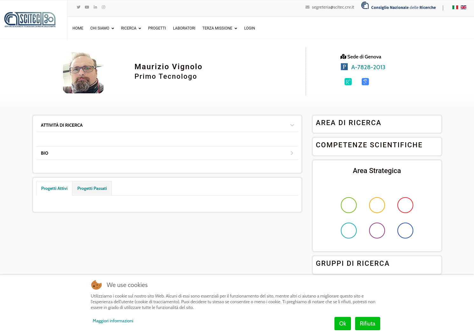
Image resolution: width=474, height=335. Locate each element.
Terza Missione (217, 28)
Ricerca (128, 28)
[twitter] (78, 7)
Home (77, 28)
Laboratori (184, 28)
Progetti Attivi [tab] (54, 188)
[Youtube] (87, 7)
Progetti (157, 28)
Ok (342, 323)
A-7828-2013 (368, 67)
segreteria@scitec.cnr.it (333, 7)
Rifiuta (367, 323)
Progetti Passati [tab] (92, 188)
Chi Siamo (99, 28)
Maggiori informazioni (113, 321)
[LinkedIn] (95, 7)
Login (249, 28)
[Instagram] (103, 7)
